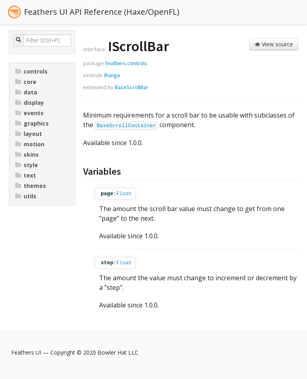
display (29, 102)
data (26, 92)
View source (274, 44)
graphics (32, 123)
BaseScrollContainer (126, 126)
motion (29, 144)
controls (31, 71)
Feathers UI (26, 352)
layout (28, 134)
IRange (112, 75)
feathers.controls (126, 63)
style (26, 165)
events (29, 113)
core (25, 82)
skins (27, 154)
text (25, 175)
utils (25, 196)
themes (30, 186)
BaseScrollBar (131, 87)
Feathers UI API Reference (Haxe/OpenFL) (101, 11)
